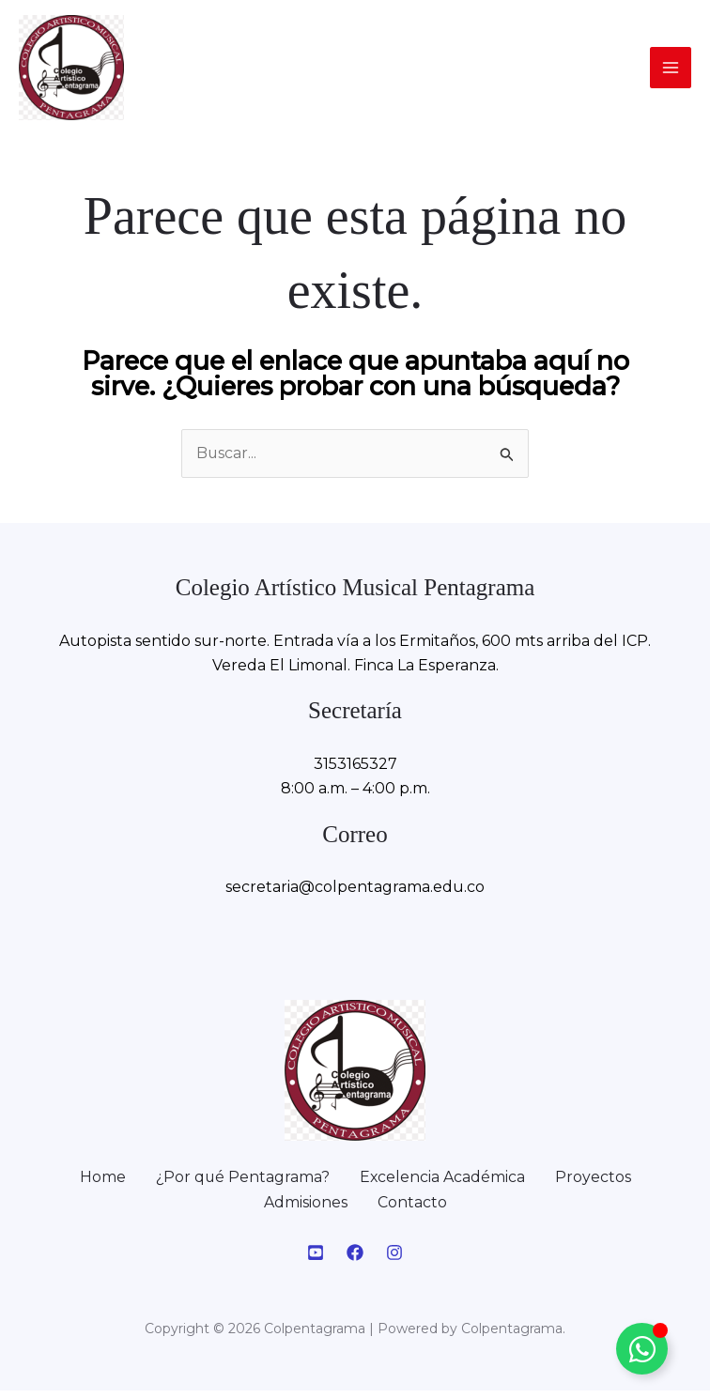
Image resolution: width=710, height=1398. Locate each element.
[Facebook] (355, 1260)
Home (101, 1184)
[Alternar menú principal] (670, 71)
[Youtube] (315, 1260)
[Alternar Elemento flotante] (642, 1349)
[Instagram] (394, 1260)
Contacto (412, 1210)
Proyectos (594, 1184)
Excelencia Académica (443, 1184)
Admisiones (305, 1210)
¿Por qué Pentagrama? (242, 1184)
